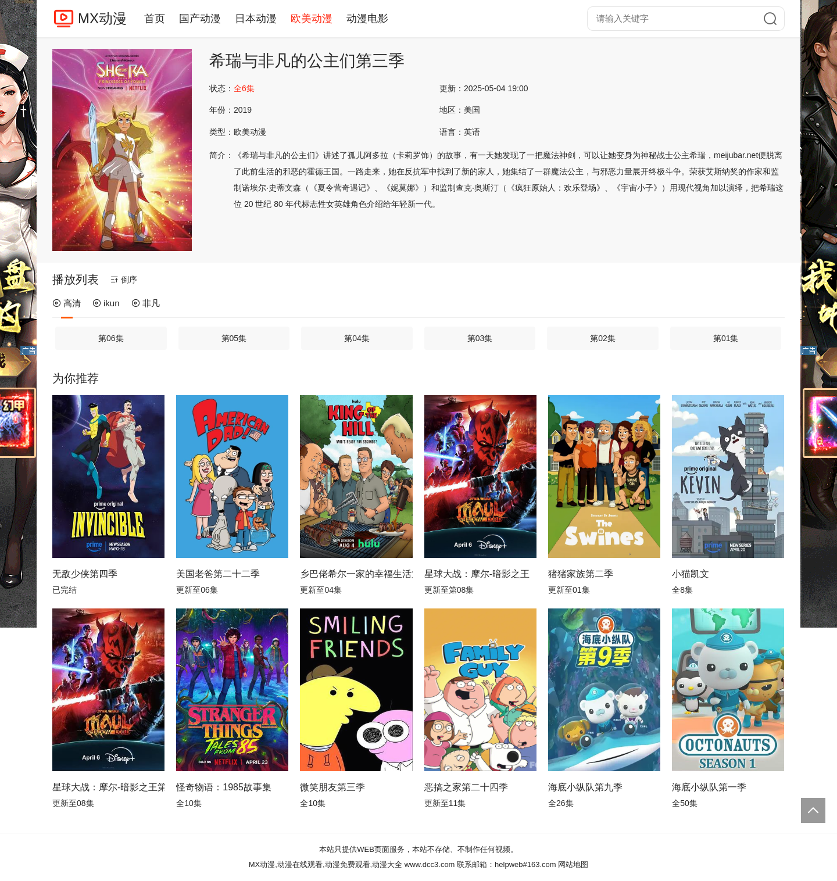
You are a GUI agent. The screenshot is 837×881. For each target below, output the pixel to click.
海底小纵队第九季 (585, 787)
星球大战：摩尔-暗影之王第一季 (108, 787)
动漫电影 (367, 18)
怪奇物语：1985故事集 (223, 787)
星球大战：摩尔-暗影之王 (477, 574)
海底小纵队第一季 (709, 787)
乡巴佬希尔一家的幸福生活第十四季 (356, 574)
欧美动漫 (311, 18)
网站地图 (573, 864)
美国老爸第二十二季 (218, 574)
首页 (154, 18)
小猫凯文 (690, 574)
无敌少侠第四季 (84, 574)
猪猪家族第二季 (580, 574)
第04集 (357, 338)
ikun (106, 303)
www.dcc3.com (430, 864)
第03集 (480, 338)
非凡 (145, 303)
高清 (66, 303)
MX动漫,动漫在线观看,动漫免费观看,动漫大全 (325, 864)
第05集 (234, 338)
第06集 (111, 338)
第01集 (726, 338)
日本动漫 (256, 18)
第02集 (603, 338)
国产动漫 (200, 18)
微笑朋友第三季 (332, 787)
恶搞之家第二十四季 (466, 787)
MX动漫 (102, 18)
